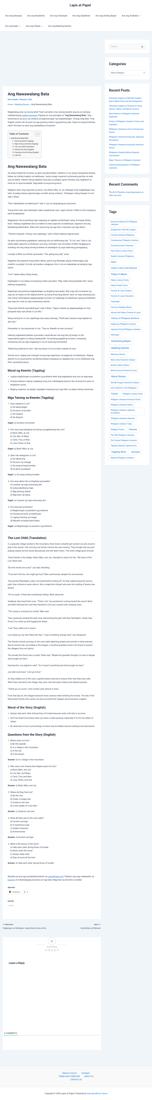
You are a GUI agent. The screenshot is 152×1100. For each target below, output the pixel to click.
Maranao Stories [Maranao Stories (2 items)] (118, 354)
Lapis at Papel (80, 5)
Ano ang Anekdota (125, 16)
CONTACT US (76, 1079)
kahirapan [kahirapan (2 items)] (115, 335)
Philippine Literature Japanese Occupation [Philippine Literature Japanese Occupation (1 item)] (123, 411)
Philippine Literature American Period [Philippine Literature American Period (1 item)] (125, 399)
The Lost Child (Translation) (25, 147)
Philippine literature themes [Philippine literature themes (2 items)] (122, 418)
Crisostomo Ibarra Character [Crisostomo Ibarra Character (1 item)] (122, 246)
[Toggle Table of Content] (38, 134)
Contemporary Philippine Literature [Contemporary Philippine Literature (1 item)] (124, 240)
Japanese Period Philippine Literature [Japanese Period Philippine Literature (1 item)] (126, 329)
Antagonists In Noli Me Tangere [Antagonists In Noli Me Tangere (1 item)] (123, 230)
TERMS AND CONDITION (70, 1076)
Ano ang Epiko (12, 26)
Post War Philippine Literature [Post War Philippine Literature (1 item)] (122, 435)
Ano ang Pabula (32, 26)
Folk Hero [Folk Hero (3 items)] (115, 301)
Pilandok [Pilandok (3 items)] (133, 429)
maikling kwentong (30, 115)
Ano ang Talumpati (56, 15)
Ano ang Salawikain (78, 15)
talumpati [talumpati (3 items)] (135, 452)
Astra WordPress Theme (97, 1093)
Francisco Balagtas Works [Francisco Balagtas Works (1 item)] (121, 307)
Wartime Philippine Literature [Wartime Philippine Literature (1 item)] (122, 458)
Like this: (18, 155)
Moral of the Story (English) (25, 149)
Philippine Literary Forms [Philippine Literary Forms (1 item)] (133, 394)
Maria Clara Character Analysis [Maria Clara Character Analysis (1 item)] (123, 360)
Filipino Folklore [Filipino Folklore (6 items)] (119, 274)
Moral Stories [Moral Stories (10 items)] (118, 376)
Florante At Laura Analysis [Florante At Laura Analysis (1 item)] (121, 291)
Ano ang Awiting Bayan (101, 15)
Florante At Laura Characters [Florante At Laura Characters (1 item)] (122, 296)
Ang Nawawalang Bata (20, 138)
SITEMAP (84, 1072)
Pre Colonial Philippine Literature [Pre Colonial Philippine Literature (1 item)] (124, 440)
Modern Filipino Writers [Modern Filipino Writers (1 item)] (120, 365)
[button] (134, 16)
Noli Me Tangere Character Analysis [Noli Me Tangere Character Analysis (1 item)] (125, 383)
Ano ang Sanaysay (13, 15)
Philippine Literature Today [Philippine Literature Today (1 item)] (121, 424)
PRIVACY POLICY (70, 1072)
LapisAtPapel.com (56, 876)
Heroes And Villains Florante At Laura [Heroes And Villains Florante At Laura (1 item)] (125, 312)
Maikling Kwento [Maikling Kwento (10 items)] (120, 348)
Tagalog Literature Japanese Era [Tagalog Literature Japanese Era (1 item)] (123, 446)
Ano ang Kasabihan (34, 15)
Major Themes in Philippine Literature (126, 160)
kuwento (11, 880)
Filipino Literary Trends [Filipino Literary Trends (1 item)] (120, 280)
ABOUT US (88, 1076)
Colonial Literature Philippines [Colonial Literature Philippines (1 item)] (122, 235)
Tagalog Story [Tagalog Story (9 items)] (118, 451)
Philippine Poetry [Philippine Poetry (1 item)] (117, 429)
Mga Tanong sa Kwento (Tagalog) (27, 144)
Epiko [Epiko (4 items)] (113, 262)
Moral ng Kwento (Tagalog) (25, 141)
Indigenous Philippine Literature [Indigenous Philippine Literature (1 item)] (123, 324)
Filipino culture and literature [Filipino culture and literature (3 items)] (124, 268)
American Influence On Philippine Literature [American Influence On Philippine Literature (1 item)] (124, 223)
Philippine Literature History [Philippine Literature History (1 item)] (122, 405)
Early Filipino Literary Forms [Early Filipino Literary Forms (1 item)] (122, 251)
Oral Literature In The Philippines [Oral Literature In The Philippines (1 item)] (124, 388)
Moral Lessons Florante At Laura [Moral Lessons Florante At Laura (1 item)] (124, 370)
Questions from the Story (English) (28, 152)
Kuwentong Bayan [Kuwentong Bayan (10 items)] (121, 341)
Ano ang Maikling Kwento (57, 26)
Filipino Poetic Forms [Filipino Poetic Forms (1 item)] (119, 285)
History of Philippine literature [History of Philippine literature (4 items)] (125, 318)
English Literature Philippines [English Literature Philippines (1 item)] (122, 256)
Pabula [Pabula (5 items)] (114, 393)
